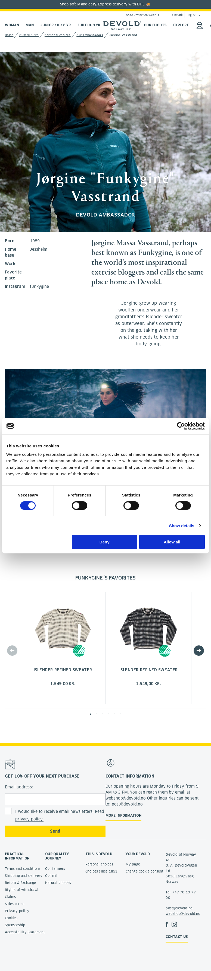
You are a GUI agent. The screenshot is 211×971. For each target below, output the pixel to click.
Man (30, 25)
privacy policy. (29, 819)
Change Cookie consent (144, 871)
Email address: (19, 787)
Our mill (52, 876)
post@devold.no (179, 908)
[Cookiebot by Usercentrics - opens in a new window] (181, 426)
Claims (10, 897)
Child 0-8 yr (88, 25)
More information (123, 815)
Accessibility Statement (25, 932)
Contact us (177, 936)
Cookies (11, 918)
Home (9, 35)
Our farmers (55, 869)
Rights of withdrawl (21, 890)
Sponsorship (15, 925)
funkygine (39, 286)
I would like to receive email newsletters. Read (59, 815)
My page (133, 864)
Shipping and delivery (23, 876)
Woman (12, 25)
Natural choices (58, 883)
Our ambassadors (89, 35)
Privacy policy (17, 911)
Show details (181, 525)
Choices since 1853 (101, 871)
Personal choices (58, 35)
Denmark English (183, 15)
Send (55, 831)
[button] (198, 650)
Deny (105, 542)
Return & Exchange (20, 883)
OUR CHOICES (155, 25)
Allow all (172, 542)
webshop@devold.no (183, 914)
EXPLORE (181, 25)
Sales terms (14, 904)
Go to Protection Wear (141, 15)
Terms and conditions (22, 869)
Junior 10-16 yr (56, 25)
